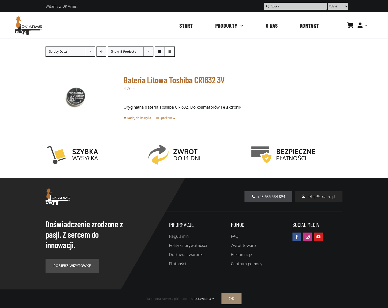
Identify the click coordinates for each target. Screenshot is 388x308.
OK (231, 298)
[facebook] (296, 237)
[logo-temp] (28, 17)
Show (123, 51)
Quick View (167, 118)
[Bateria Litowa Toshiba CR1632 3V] (76, 97)
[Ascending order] (101, 52)
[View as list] (169, 51)
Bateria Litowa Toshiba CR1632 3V (174, 79)
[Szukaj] (295, 6)
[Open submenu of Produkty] (240, 25)
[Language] (338, 6)
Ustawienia (204, 299)
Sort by (58, 51)
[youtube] (318, 237)
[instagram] (307, 237)
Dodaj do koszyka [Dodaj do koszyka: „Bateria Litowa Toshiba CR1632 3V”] (139, 118)
